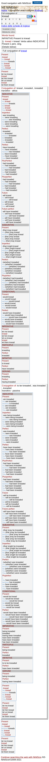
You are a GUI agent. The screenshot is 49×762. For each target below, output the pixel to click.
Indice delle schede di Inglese (15, 26)
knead (24, 51)
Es (34, 21)
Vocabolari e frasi (8, 29)
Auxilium (38, 10)
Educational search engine (21, 10)
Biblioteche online (8, 32)
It (34, 16)
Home (4, 10)
